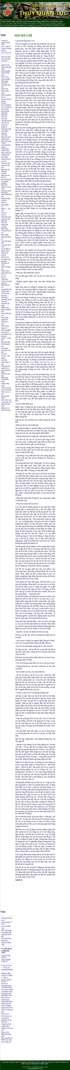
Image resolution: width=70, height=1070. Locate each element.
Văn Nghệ (28, 25)
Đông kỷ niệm (5, 198)
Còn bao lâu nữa (6, 281)
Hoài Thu (4, 116)
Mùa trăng (4, 228)
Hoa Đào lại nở (6, 191)
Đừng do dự (5, 408)
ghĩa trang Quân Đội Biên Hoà (6, 309)
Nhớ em (3, 203)
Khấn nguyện (5, 79)
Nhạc (3, 93)
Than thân (4, 297)
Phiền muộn (5, 251)
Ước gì (3, 255)
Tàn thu (3, 103)
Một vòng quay (6, 410)
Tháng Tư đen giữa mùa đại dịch (5, 165)
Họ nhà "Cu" (5, 1014)
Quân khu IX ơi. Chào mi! (6, 1021)
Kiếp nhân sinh (6, 217)
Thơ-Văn (49, 21)
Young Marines (47, 25)
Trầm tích (4, 125)
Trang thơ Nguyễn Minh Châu (5, 42)
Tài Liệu (4, 25)
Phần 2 (5, 977)
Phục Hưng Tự (6, 1042)
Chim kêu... (4, 83)
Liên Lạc (37, 25)
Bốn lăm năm (5, 169)
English (56, 25)
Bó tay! (3, 177)
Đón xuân (4, 185)
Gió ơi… (4, 215)
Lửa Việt (4, 360)
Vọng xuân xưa (6, 402)
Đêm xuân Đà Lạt (7, 1038)
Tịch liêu (4, 118)
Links (62, 25)
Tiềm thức (4, 279)
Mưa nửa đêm (5, 342)
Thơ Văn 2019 (5, 57)
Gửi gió (3, 227)
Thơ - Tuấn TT (6, 46)
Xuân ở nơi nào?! (6, 1008)
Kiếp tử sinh (5, 65)
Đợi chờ (4, 295)
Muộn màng (5, 139)
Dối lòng (4, 301)
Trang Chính (5, 21)
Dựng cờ (4, 127)
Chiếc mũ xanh (6, 388)
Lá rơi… (4, 275)
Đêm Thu (4, 221)
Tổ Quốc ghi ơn (6, 299)
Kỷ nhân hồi (5, 111)
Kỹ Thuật (11, 25)
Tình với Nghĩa (6, 1005)
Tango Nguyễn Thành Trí (6, 960)
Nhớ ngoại (4, 348)
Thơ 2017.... (5, 61)
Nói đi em (4, 192)
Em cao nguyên (6, 105)
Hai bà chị (4, 983)
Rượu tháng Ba (6, 179)
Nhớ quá (4, 133)
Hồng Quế (4, 225)
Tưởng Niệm (40, 21)
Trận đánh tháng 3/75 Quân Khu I (6, 986)
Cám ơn (3, 213)
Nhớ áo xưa (5, 257)
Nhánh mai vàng (6, 1040)
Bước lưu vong (6, 141)
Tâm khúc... (5, 113)
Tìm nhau (4, 135)
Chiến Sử (14, 21)
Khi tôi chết (5, 77)
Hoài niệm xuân (6, 400)
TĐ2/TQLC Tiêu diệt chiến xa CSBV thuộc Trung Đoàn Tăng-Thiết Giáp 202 (7, 999)
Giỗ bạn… (4, 283)
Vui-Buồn (20, 25)
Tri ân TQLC (5, 149)
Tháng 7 (3, 143)
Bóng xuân (4, 377)
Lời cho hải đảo (6, 390)
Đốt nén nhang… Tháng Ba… (6, 338)
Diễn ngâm (4, 81)
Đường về (4, 253)
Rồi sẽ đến (4, 235)
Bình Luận (58, 21)
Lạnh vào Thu (5, 219)
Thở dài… (4, 200)
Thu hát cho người (7, 989)
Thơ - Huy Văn (6, 53)
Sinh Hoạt (30, 21)
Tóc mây (4, 354)
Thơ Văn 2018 (5, 59)
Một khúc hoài (5, 137)
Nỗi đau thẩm (5, 71)
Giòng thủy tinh (6, 289)
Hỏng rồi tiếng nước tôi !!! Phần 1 (6, 975)
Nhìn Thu (4, 115)
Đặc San (22, 21)
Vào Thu (4, 222)
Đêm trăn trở (5, 175)
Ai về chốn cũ (5, 249)
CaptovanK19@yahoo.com (24, 41)
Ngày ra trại (5, 1032)
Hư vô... (3, 277)
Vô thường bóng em (4, 182)
